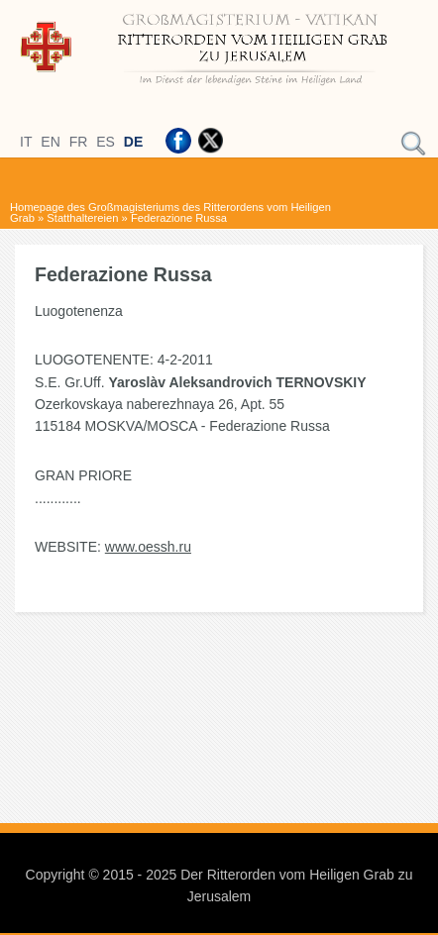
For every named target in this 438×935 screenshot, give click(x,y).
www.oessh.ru (148, 547)
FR (78, 142)
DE (133, 142)
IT (26, 142)
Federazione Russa (179, 218)
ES (105, 142)
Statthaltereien (82, 218)
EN (50, 142)
